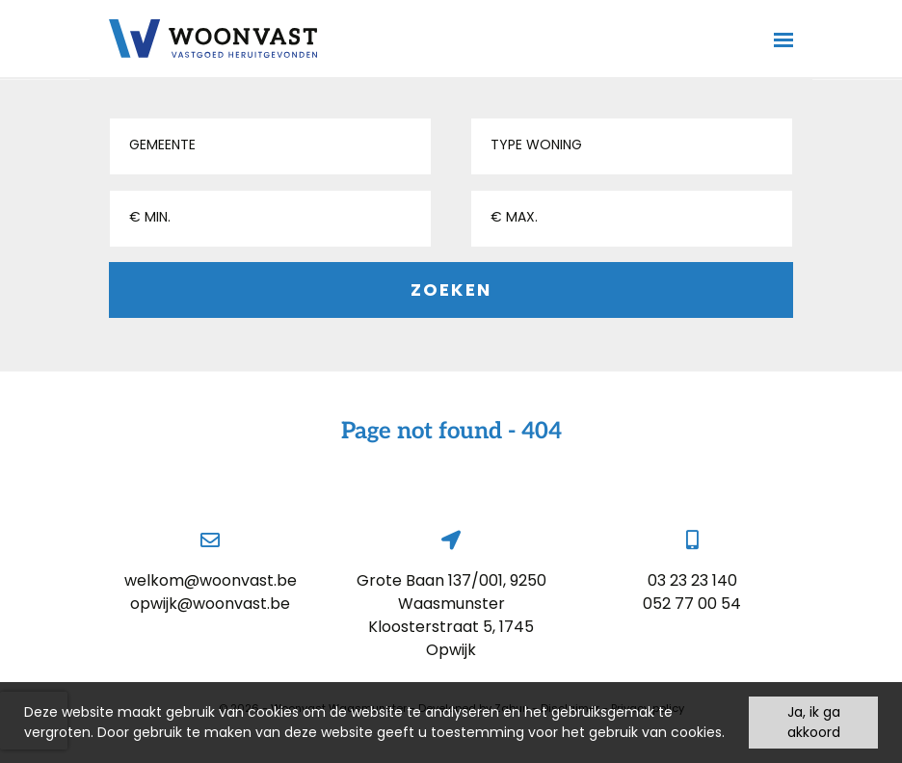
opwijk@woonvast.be (210, 603)
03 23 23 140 (692, 580)
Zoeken (451, 289)
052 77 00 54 (692, 603)
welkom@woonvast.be (210, 580)
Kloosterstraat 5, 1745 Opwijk (451, 638)
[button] (270, 146)
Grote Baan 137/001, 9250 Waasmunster (451, 592)
